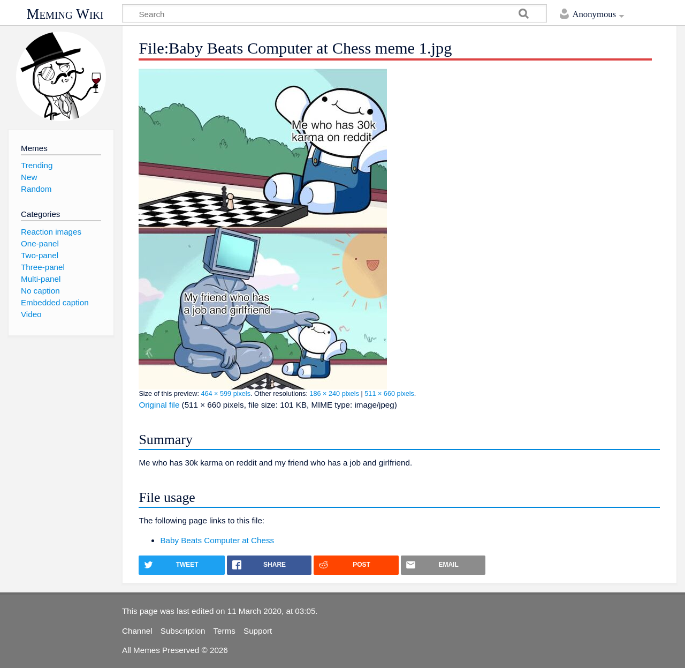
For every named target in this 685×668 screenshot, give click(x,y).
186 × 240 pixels (334, 393)
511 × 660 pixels (389, 393)
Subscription (183, 630)
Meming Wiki (65, 14)
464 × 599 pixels (225, 393)
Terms (224, 630)
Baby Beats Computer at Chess (217, 540)
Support (257, 630)
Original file (159, 404)
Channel (137, 630)
